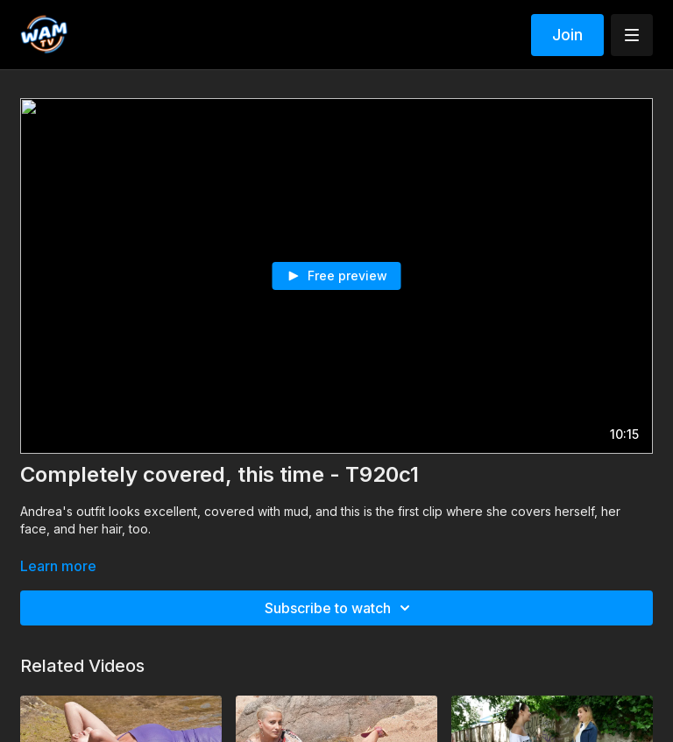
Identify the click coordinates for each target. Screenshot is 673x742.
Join (567, 34)
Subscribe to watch (340, 607)
